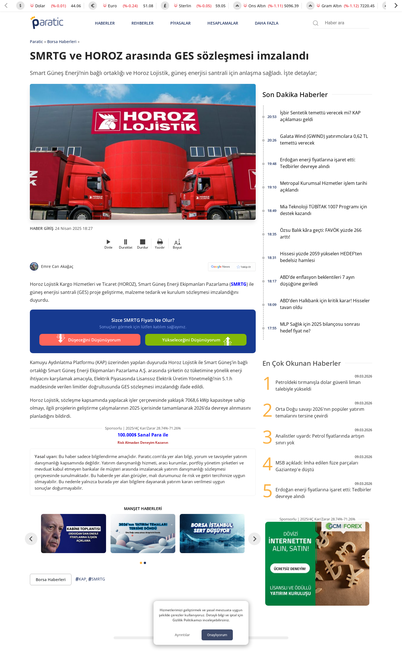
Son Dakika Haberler (295, 94)
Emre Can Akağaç (57, 266)
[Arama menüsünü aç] (315, 23)
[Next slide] (395, 5)
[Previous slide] (6, 5)
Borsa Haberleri (61, 41)
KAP (80, 578)
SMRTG (239, 284)
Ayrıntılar (182, 634)
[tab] (141, 562)
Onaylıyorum (217, 635)
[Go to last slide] (31, 538)
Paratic (36, 41)
